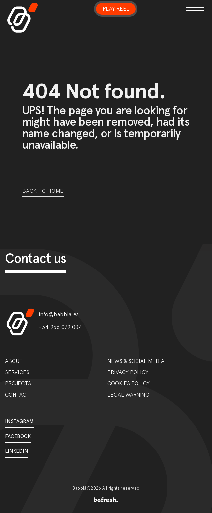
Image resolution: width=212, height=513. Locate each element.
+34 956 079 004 (61, 327)
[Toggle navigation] (194, 5)
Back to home (43, 191)
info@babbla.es (59, 314)
